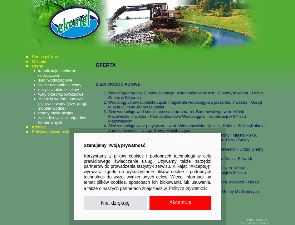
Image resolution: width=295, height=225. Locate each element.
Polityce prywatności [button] (189, 188)
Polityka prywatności (50, 131)
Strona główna (45, 56)
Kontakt (39, 127)
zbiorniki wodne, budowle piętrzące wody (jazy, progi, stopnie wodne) (62, 104)
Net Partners (260, 223)
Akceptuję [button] (180, 202)
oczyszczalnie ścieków (58, 89)
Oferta (37, 66)
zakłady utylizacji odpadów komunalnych (62, 120)
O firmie (39, 61)
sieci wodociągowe (55, 80)
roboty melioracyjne (56, 113)
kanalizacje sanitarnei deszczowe (57, 73)
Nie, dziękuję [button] (115, 203)
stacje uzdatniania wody (59, 84)
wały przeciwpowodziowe (61, 94)
